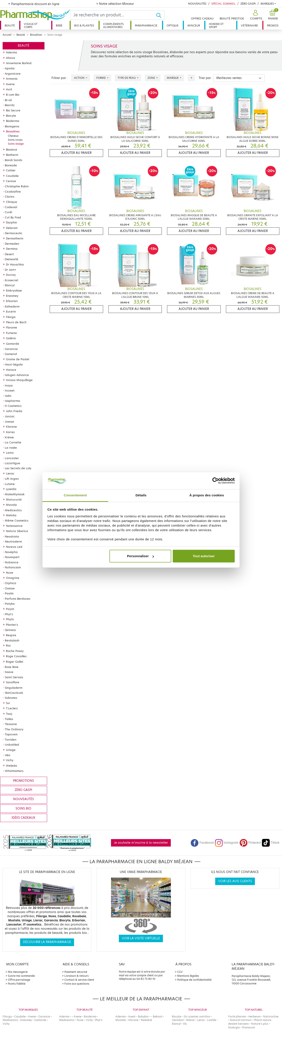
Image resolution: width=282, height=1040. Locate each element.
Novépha (11, 552)
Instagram (226, 843)
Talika (9, 719)
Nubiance (11, 562)
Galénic (11, 338)
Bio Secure (13, 110)
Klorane (11, 427)
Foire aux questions (76, 984)
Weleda (11, 766)
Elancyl (9, 285)
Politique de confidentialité (194, 980)
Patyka (10, 604)
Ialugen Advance (17, 375)
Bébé (59, 25)
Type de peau (127, 78)
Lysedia (11, 489)
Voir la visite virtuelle (141, 938)
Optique (172, 25)
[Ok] (160, 15)
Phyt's (9, 614)
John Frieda (14, 411)
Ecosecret (11, 280)
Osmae (10, 588)
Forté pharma (237, 1016)
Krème (9, 437)
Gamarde (12, 344)
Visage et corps (30, 25)
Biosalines (36, 35)
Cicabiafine (13, 191)
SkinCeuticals (14, 693)
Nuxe (9, 572)
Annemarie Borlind (19, 63)
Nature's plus (259, 1024)
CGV (180, 972)
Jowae (9, 421)
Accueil (7, 35)
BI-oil (8, 100)
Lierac (10, 473)
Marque (173, 78)
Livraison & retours (76, 976)
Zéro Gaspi (248, 3)
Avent (132, 1016)
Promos (272, 25)
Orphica (10, 583)
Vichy (9, 760)
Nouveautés (197, 3)
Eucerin (11, 311)
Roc (8, 645)
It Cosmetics (13, 406)
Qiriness (10, 630)
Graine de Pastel (17, 359)
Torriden (10, 739)
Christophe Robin (17, 186)
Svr (8, 703)
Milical (190, 1020)
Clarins (9, 197)
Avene (10, 84)
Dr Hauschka (15, 264)
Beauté (10, 25)
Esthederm (12, 306)
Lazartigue (12, 463)
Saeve (9, 672)
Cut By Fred (13, 217)
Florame (11, 327)
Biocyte (11, 116)
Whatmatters (14, 771)
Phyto (10, 619)
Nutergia (234, 1027)
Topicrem (11, 734)
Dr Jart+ (10, 270)
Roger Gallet (14, 662)
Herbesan (254, 1016)
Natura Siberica (17, 531)
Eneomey (12, 296)
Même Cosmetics (16, 520)
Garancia (11, 349)
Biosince (11, 149)
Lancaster (12, 458)
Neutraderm (13, 541)
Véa (7, 755)
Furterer (11, 333)
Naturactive (270, 1016)
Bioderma (12, 121)
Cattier (11, 170)
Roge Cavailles (16, 656)
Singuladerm (13, 688)
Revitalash (12, 640)
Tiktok (270, 843)
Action (79, 78)
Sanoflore (12, 682)
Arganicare (13, 74)
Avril (9, 89)
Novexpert (12, 557)
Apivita (10, 68)
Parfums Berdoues (17, 599)
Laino (10, 453)
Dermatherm (14, 238)
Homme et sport (216, 25)
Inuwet (9, 390)
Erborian (12, 301)
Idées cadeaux (23, 818)
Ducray (11, 275)
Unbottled (12, 745)
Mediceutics (13, 510)
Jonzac (10, 416)
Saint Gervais (14, 677)
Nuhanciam (13, 567)
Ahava (10, 58)
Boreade (11, 165)
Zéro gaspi (23, 790)
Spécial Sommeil (223, 3)
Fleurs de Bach (16, 322)
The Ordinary (14, 729)
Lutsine (10, 484)
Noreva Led (14, 547)
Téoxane (11, 724)
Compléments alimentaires (113, 25)
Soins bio (23, 808)
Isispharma (12, 401)
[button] (255, 15)
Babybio (143, 1016)
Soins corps (15, 140)
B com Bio (12, 95)
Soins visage (16, 144)
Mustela (120, 1020)
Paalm (9, 593)
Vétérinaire (249, 25)
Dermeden (12, 244)
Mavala (11, 505)
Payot (10, 609)
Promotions (23, 781)
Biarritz (10, 105)
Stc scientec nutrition (197, 1016)
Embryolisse (14, 290)
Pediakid (146, 1020)
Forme (101, 78)
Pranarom (248, 1027)
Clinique (11, 202)
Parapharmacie (146, 25)
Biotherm (12, 155)
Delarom (12, 228)
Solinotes (11, 698)
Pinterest (250, 843)
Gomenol (11, 354)
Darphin (11, 222)
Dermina (12, 249)
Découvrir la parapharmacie (47, 942)
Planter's (12, 625)
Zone (152, 78)
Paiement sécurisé (75, 972)
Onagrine (12, 578)
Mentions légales (188, 976)
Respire (11, 635)
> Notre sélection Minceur (115, 4)
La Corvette (13, 442)
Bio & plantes (84, 25)
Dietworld (11, 259)
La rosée (11, 448)
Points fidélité (16, 984)
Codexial (11, 207)
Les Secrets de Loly (18, 468)
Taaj (9, 714)
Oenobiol (178, 1020)
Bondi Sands (13, 160)
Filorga (11, 317)
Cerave (11, 181)
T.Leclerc (12, 708)
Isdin (8, 396)
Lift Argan (12, 479)
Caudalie (12, 176)
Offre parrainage (19, 980)
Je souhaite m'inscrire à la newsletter (141, 843)
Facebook (202, 843)
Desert (9, 254)
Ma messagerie (18, 972)
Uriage (11, 750)
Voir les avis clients (235, 881)
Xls (185, 1024)
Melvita (11, 515)
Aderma (11, 52)
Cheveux (13, 136)
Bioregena (12, 126)
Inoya (9, 385)
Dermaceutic (13, 233)
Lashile (211, 1020)
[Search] (113, 15)
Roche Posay (15, 651)
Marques (267, 3)
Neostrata (12, 536)
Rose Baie (11, 667)
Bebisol (157, 1016)
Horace (11, 370)
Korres (10, 432)
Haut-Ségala (14, 364)
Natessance (14, 526)
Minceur (193, 25)
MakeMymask (15, 494)
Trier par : (206, 78)
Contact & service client (79, 980)
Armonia (12, 79)
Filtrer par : (59, 78)
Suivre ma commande (21, 976)
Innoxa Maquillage (19, 380)
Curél (8, 212)
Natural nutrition (241, 1020)
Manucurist (14, 499)
